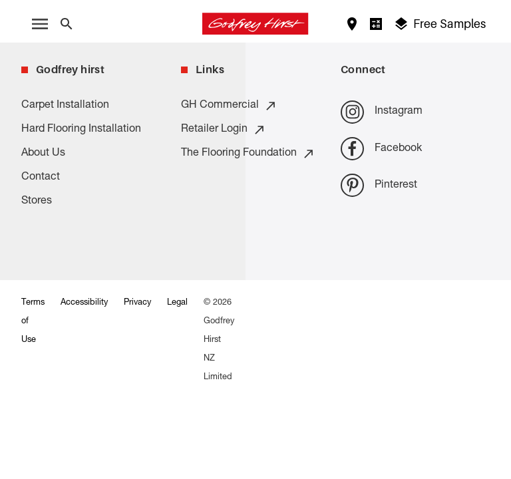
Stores (36, 201)
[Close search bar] (67, 24)
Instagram (382, 112)
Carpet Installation (65, 105)
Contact (40, 177)
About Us (43, 153)
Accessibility (84, 303)
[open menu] (40, 24)
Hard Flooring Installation (81, 129)
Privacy (137, 303)
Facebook (381, 148)
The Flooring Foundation (248, 153)
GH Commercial (229, 105)
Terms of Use (33, 322)
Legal (177, 303)
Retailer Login (223, 129)
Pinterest (379, 185)
